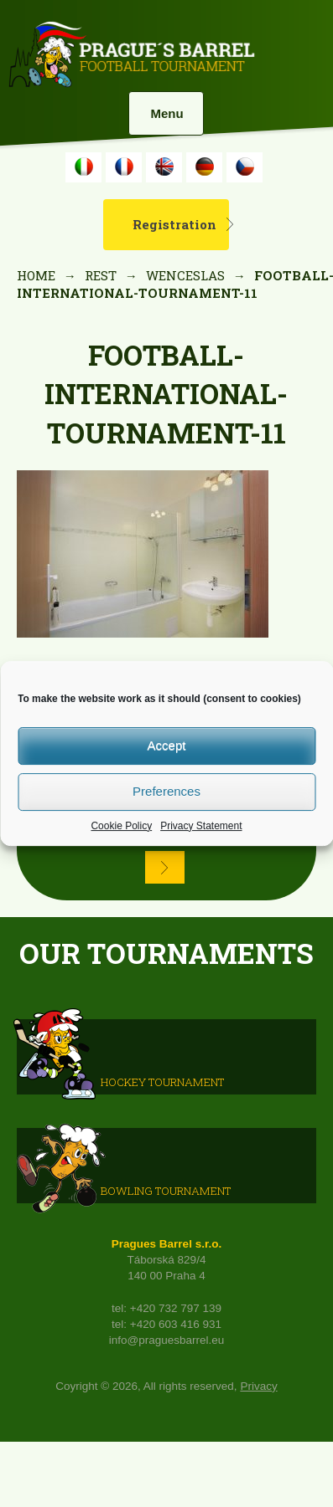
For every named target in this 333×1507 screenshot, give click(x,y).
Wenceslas (185, 275)
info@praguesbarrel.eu (167, 1340)
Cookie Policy (121, 826)
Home (36, 275)
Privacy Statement (201, 826)
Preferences (166, 791)
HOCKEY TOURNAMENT (162, 1081)
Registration (174, 224)
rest (101, 275)
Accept (167, 745)
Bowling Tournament (166, 1190)
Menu (166, 113)
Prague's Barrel (131, 56)
